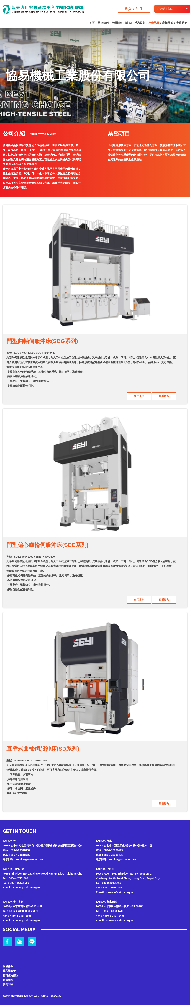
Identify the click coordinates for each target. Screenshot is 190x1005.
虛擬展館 (167, 23)
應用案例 (139, 395)
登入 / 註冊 (134, 9)
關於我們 (103, 23)
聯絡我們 (181, 23)
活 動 (128, 23)
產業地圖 (154, 23)
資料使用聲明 (10, 974)
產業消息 (117, 23)
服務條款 (8, 964)
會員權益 (8, 978)
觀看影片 (164, 395)
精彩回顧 (140, 23)
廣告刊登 (8, 983)
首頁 (92, 23)
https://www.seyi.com (43, 133)
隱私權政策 (9, 969)
